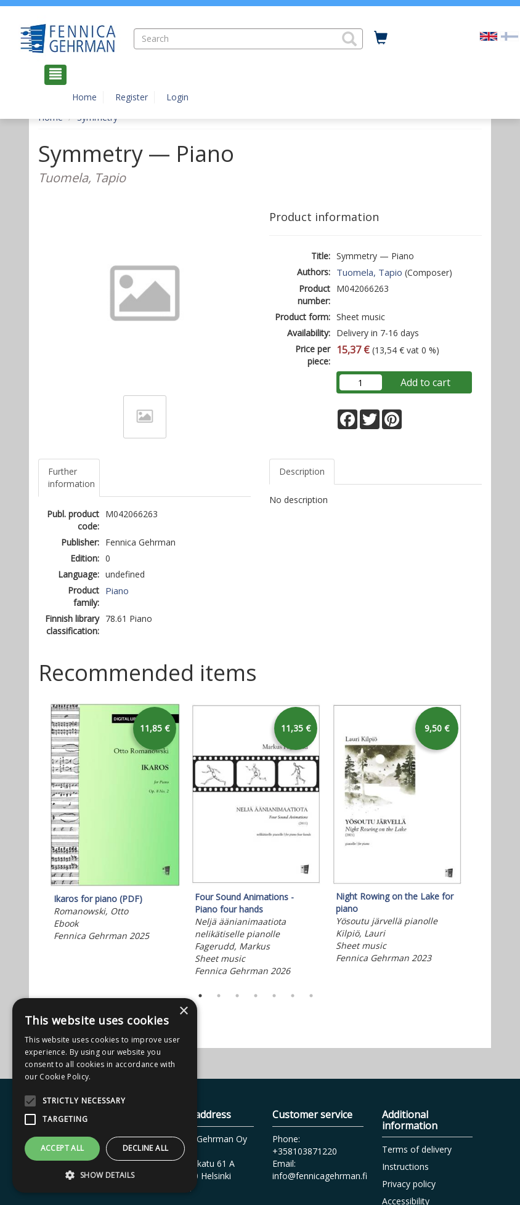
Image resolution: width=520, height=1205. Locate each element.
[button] (349, 38)
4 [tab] (256, 995)
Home (84, 97)
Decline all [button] (145, 1148)
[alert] (104, 1095)
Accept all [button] (62, 1148)
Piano (117, 590)
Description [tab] (302, 471)
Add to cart (425, 382)
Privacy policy (409, 1184)
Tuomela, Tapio (369, 272)
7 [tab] (311, 995)
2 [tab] (219, 995)
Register (131, 97)
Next (475, 842)
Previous (35, 842)
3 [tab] (237, 995)
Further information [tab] (71, 477)
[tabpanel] (114, 825)
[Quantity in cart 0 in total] (380, 38)
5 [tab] (274, 995)
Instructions (405, 1166)
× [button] (183, 1011)
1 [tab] (200, 995)
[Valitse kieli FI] (509, 35)
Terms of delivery (417, 1149)
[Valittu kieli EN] (488, 35)
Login (177, 97)
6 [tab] (292, 995)
